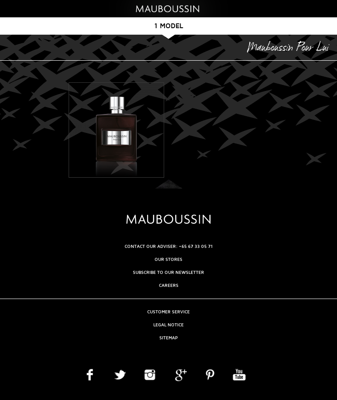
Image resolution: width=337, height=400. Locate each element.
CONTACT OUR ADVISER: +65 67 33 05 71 (169, 246)
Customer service (168, 311)
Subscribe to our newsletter (168, 272)
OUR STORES (168, 259)
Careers (168, 285)
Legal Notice (168, 324)
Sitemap (168, 337)
